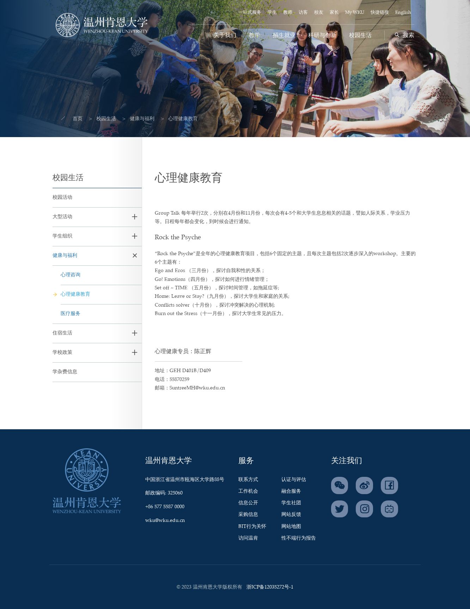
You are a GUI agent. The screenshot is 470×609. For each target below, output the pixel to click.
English (403, 12)
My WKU (354, 12)
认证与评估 (293, 479)
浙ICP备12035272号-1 (269, 587)
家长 (334, 12)
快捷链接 (380, 12)
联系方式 (248, 479)
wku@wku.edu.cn (165, 520)
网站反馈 (291, 514)
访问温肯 (248, 538)
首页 (73, 119)
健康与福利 (137, 119)
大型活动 (62, 217)
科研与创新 (322, 35)
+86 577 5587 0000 (164, 507)
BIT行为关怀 (252, 526)
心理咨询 (70, 275)
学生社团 (291, 503)
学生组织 (62, 236)
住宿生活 (62, 333)
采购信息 (248, 514)
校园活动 (62, 197)
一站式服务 (249, 12)
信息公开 (248, 503)
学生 (272, 12)
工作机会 (248, 491)
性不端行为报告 (298, 538)
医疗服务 (70, 313)
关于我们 (225, 35)
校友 (318, 12)
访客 (303, 12)
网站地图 (291, 526)
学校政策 (62, 352)
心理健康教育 (75, 294)
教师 (287, 12)
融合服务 (291, 491)
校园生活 (360, 35)
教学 (254, 35)
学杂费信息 (65, 372)
